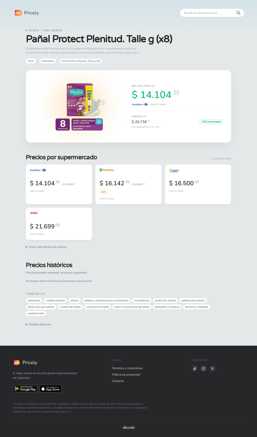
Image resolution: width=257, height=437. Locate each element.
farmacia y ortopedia (196, 306)
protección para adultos (41, 306)
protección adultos (165, 300)
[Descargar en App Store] (50, 388)
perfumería (34, 300)
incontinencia (141, 300)
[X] (212, 368)
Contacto (118, 381)
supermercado (36, 313)
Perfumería (48, 60)
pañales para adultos (193, 300)
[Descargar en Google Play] (25, 388)
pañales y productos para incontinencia (106, 300)
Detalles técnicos (40, 324)
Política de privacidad (126, 374)
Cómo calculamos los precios (48, 247)
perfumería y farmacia (167, 306)
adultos (74, 300)
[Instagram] (203, 368)
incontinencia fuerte (97, 306)
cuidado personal (55, 300)
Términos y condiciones (127, 368)
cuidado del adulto (70, 306)
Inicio (31, 60)
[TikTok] (194, 368)
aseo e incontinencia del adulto (131, 306)
